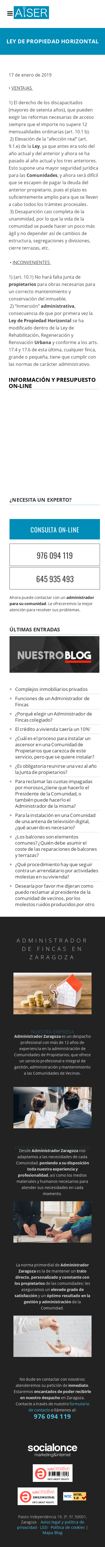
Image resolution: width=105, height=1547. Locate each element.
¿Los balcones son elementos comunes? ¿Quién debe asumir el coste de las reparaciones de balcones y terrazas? (56, 845)
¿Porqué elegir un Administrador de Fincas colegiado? (53, 716)
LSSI (44, 1527)
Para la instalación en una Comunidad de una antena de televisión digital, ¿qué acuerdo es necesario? (55, 821)
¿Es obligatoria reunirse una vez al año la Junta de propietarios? (56, 769)
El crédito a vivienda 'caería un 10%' (53, 729)
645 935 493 (55, 578)
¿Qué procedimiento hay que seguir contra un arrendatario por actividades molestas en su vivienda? (57, 870)
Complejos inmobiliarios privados (51, 689)
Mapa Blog (52, 1532)
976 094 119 (55, 555)
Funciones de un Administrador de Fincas (52, 701)
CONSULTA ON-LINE (55, 529)
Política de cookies (68, 1527)
